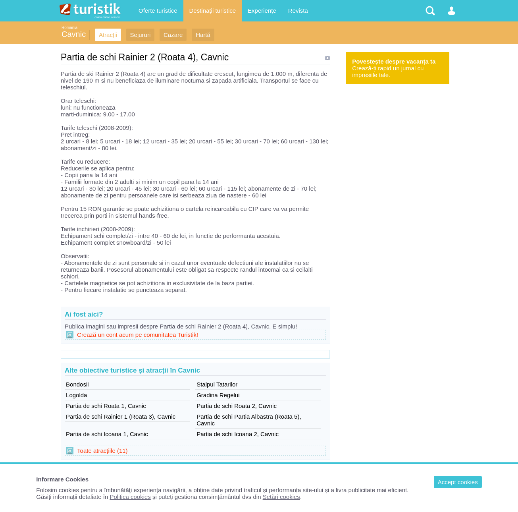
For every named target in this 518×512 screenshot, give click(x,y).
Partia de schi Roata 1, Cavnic (106, 405)
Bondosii (77, 384)
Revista (298, 10)
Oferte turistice (158, 10)
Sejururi (140, 34)
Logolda (76, 395)
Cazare (173, 34)
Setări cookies (281, 496)
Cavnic (74, 34)
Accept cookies (458, 482)
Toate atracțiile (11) (102, 450)
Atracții (108, 34)
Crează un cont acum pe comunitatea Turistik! (137, 334)
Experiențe (262, 10)
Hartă (203, 34)
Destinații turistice (212, 10)
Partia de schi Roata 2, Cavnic (236, 405)
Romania (69, 27)
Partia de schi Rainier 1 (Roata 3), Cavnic (120, 416)
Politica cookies (130, 496)
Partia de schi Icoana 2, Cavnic (237, 434)
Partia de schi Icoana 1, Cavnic (107, 434)
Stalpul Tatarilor (216, 384)
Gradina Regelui (217, 395)
